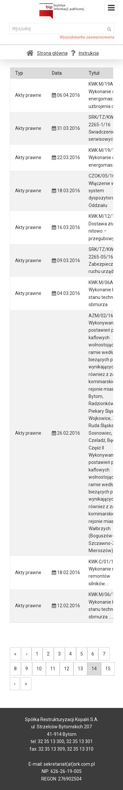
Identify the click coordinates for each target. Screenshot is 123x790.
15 (108, 668)
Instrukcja (85, 53)
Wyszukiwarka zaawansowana (86, 37)
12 (66, 668)
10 (39, 668)
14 (94, 668)
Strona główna (47, 53)
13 (80, 668)
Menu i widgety (111, 9)
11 (52, 668)
